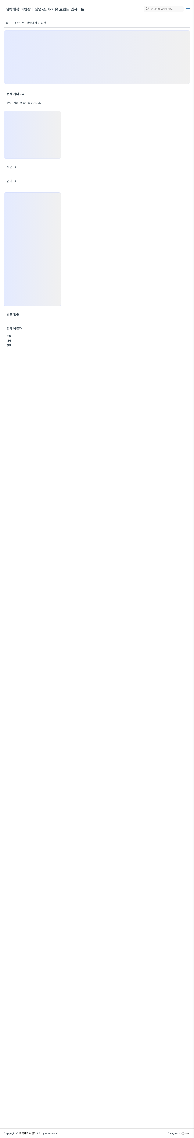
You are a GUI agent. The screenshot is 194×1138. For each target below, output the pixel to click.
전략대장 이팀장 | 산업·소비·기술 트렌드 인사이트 (45, 9)
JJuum (186, 1133)
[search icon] (147, 9)
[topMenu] (188, 8)
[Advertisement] (97, 57)
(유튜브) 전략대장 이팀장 (30, 23)
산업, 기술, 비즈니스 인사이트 (24, 102)
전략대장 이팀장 (27, 1133)
